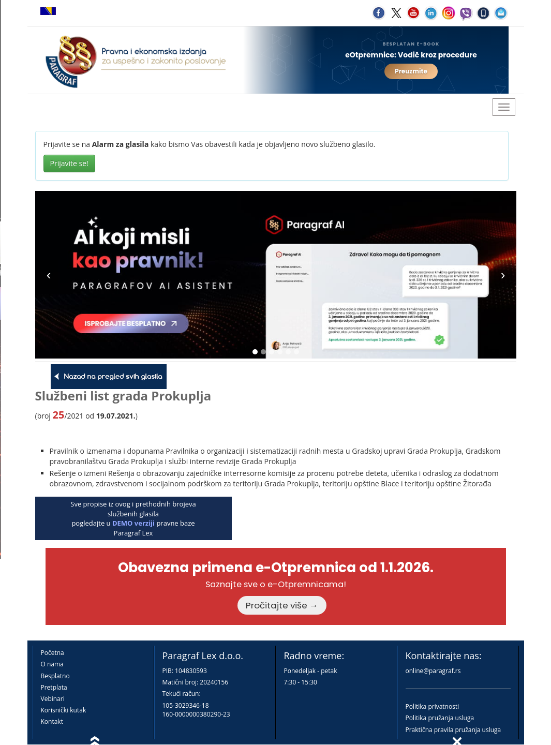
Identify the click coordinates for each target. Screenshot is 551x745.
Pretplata (54, 687)
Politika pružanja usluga (440, 717)
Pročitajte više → (282, 605)
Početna (52, 652)
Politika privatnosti (432, 706)
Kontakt (52, 721)
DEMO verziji (133, 523)
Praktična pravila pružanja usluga (453, 729)
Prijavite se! (69, 163)
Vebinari (53, 698)
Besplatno (55, 676)
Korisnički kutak (63, 710)
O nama (52, 664)
